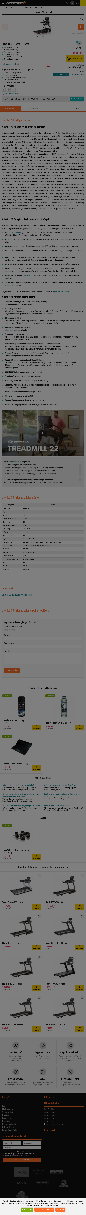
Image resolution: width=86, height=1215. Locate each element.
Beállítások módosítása (44, 1209)
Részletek (60, 1209)
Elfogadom (27, 1209)
